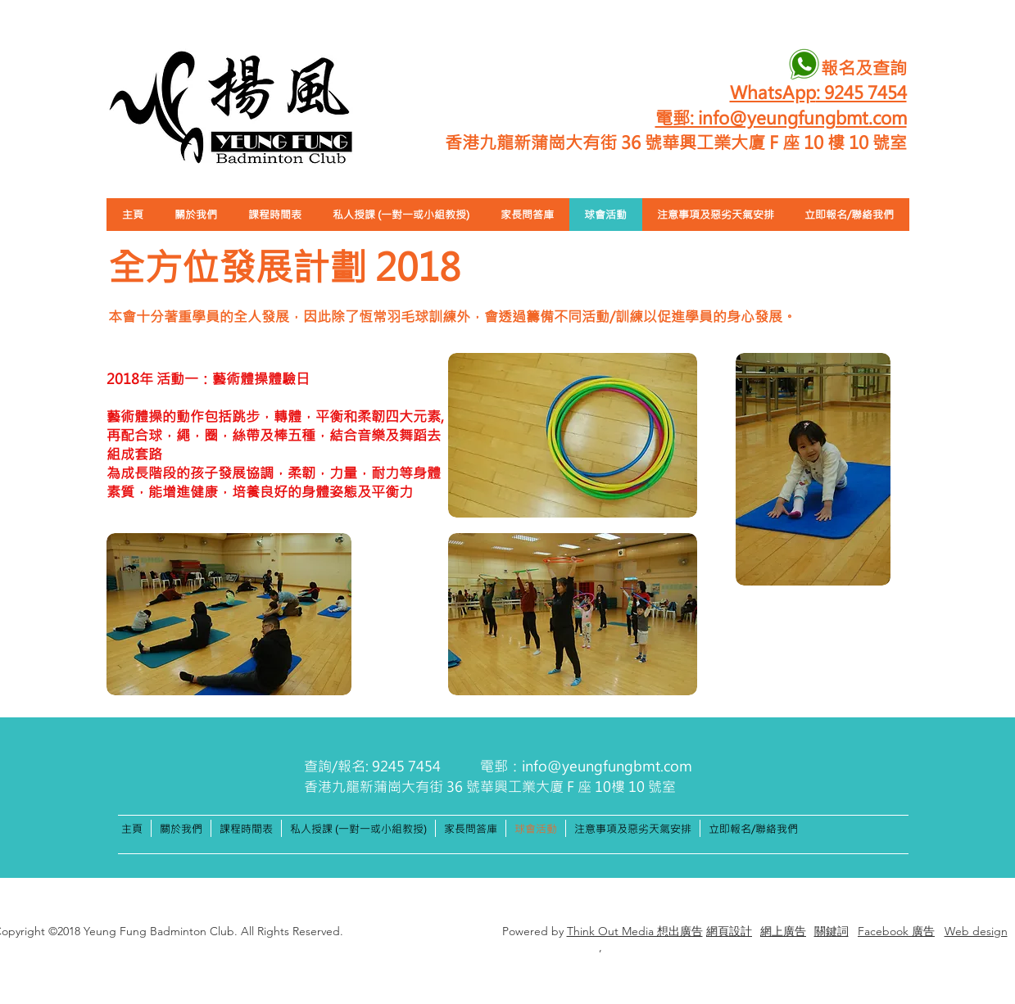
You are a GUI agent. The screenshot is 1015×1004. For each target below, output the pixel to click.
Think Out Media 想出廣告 (635, 931)
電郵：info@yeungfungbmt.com (586, 766)
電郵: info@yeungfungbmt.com (781, 117)
